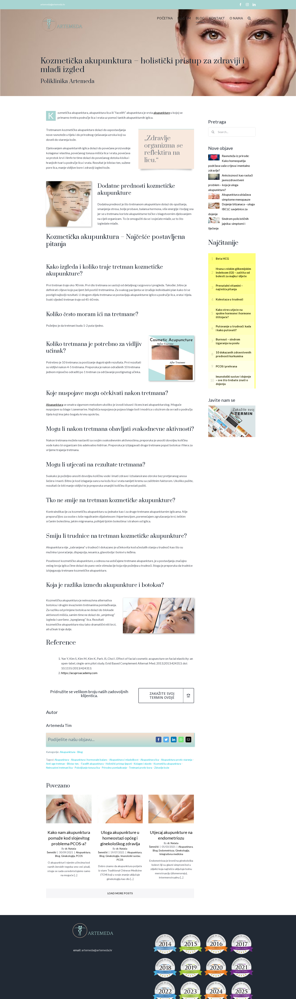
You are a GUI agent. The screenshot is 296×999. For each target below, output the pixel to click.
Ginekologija (67, 855)
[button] (247, 18)
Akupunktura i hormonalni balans (88, 759)
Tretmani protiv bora (139, 767)
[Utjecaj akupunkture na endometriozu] (170, 809)
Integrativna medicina (170, 854)
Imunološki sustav (129, 855)
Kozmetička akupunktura (166, 763)
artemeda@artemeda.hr (52, 4)
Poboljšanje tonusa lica (86, 767)
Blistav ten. (72, 763)
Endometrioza (165, 850)
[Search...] (231, 132)
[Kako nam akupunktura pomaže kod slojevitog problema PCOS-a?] (68, 809)
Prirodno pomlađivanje (113, 767)
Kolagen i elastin (142, 763)
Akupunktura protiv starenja (175, 759)
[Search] (212, 132)
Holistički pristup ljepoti (118, 763)
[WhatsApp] (180, 739)
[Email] (187, 739)
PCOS (78, 855)
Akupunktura (66, 751)
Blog (79, 751)
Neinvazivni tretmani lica (58, 767)
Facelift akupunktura (91, 763)
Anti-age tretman (54, 763)
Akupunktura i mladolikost (122, 759)
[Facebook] (157, 739)
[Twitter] (165, 739)
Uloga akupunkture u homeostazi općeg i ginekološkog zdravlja (119, 838)
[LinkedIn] (173, 739)
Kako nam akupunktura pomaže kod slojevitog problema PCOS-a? (68, 838)
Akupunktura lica (149, 759)
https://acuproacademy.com (78, 673)
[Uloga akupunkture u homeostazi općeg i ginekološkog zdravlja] (119, 809)
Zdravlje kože (160, 767)
